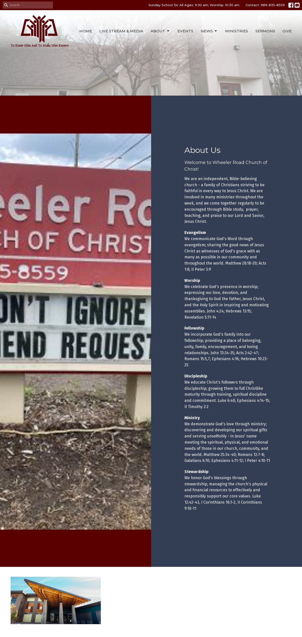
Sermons (265, 31)
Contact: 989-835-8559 (265, 5)
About (160, 31)
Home (85, 31)
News (209, 31)
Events (185, 31)
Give (287, 31)
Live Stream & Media (121, 31)
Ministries (236, 31)
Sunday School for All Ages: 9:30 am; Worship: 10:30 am (193, 5)
